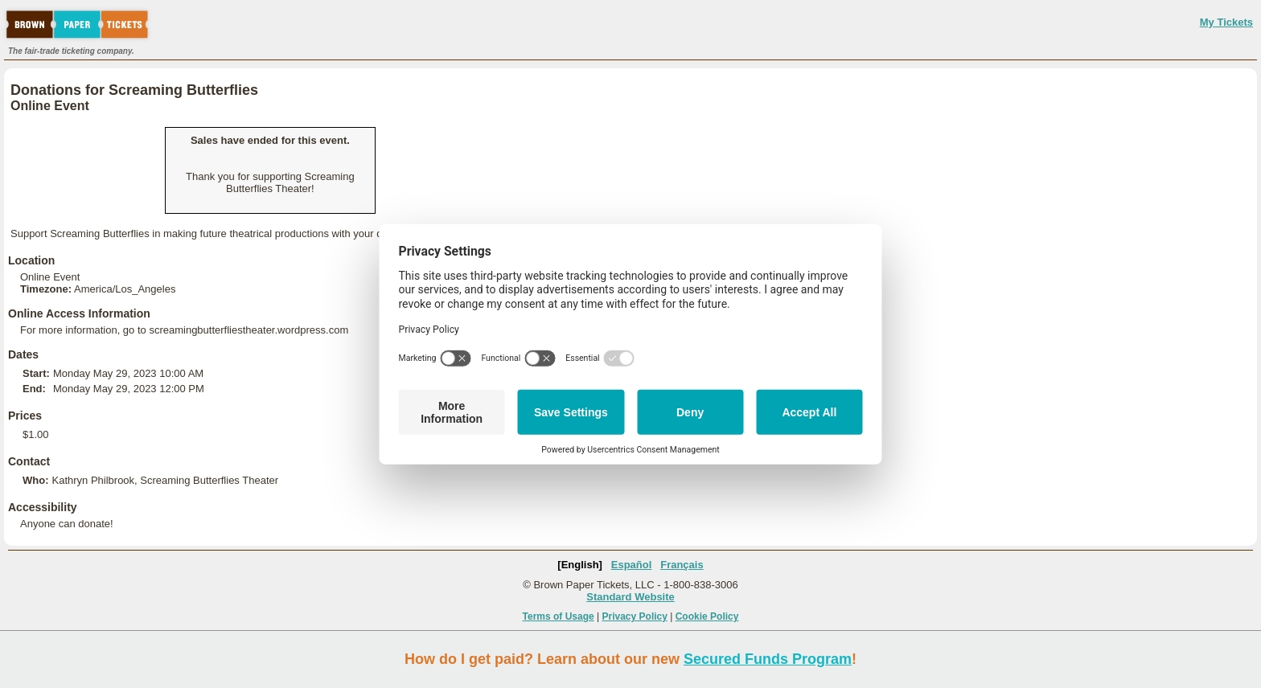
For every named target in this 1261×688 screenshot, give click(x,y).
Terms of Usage (558, 616)
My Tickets (1226, 22)
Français (681, 565)
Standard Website (630, 597)
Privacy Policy (634, 616)
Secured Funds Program (768, 659)
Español (631, 565)
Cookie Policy (707, 616)
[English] (579, 565)
